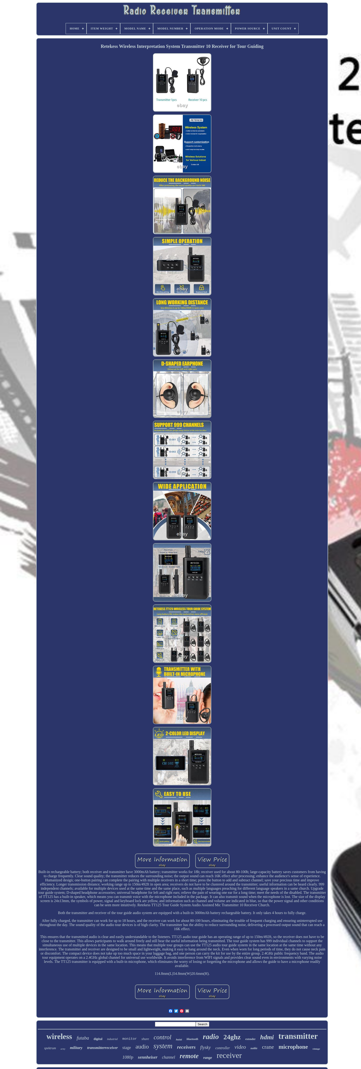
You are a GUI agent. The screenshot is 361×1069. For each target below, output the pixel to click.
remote (189, 1056)
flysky (205, 1047)
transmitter (298, 1036)
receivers (186, 1047)
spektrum (50, 1048)
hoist (179, 1039)
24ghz (232, 1037)
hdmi (267, 1037)
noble (253, 1048)
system (162, 1046)
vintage (316, 1048)
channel (168, 1057)
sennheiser (147, 1057)
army (63, 1049)
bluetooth (192, 1039)
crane (268, 1047)
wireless (59, 1036)
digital (98, 1039)
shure (145, 1039)
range (207, 1058)
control (162, 1037)
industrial (112, 1039)
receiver (229, 1055)
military (76, 1048)
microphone (293, 1047)
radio (211, 1036)
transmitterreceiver (102, 1048)
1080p (128, 1057)
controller (222, 1048)
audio (142, 1046)
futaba (83, 1038)
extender (250, 1039)
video (240, 1047)
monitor (129, 1039)
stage (126, 1047)
